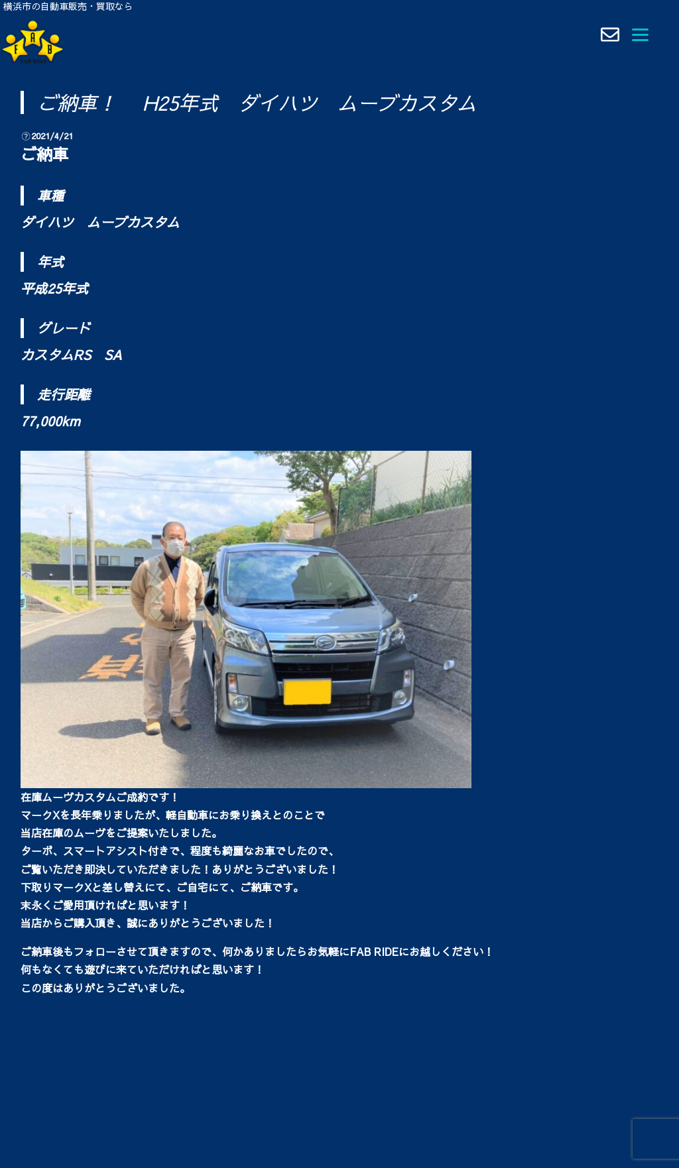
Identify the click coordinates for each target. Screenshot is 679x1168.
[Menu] (640, 33)
